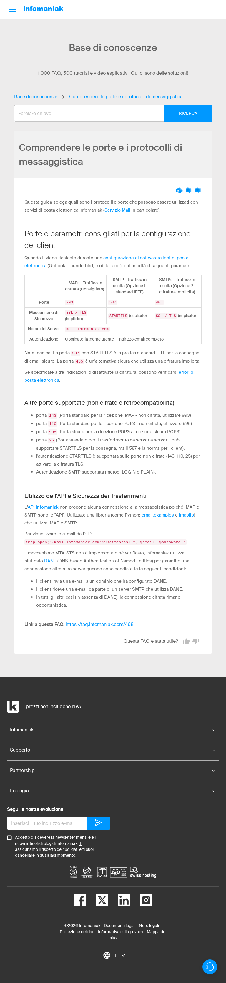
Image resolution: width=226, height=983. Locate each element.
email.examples (158, 512)
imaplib (186, 512)
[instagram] (141, 898)
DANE (50, 558)
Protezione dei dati (77, 928)
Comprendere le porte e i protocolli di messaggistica (126, 97)
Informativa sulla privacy (120, 928)
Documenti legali (119, 922)
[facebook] (80, 898)
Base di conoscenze (35, 97)
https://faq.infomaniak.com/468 (100, 621)
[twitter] (97, 898)
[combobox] (108, 113)
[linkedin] (119, 898)
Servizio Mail (117, 210)
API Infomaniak (43, 504)
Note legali (149, 922)
